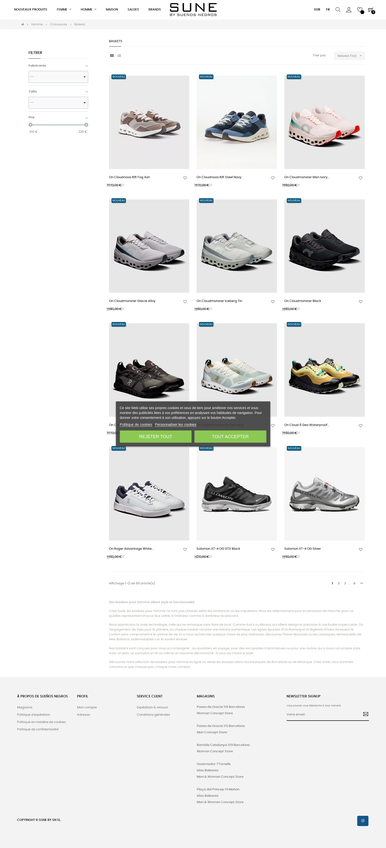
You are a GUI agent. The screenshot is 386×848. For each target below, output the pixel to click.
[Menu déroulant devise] (317, 10)
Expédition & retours (152, 707)
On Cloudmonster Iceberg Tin (219, 301)
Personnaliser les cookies (176, 424)
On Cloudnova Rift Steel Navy (219, 177)
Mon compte (87, 707)
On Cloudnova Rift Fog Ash (129, 177)
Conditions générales (153, 714)
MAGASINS (206, 696)
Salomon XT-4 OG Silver (302, 548)
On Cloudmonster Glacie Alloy (132, 301)
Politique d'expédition (33, 714)
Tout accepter (230, 436)
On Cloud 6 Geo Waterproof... (306, 425)
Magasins (24, 707)
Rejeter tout (155, 436)
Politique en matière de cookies (41, 722)
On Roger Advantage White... (131, 548)
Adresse (83, 714)
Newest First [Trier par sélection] (351, 56)
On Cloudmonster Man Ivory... (307, 177)
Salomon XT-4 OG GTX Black (218, 548)
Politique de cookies (136, 424)
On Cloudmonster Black (302, 301)
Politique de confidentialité (38, 729)
